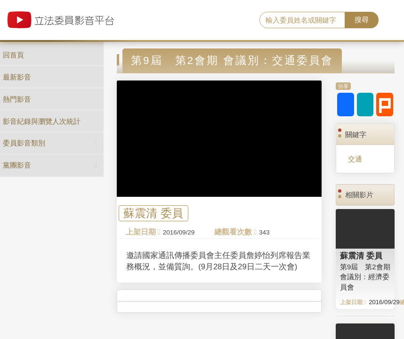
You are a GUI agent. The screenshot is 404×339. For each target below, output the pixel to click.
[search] (302, 20)
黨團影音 (17, 165)
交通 (355, 159)
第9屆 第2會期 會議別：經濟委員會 (365, 277)
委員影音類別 (24, 143)
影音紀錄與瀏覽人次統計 (42, 121)
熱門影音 (17, 99)
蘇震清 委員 (153, 213)
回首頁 (13, 55)
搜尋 (362, 20)
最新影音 (17, 77)
